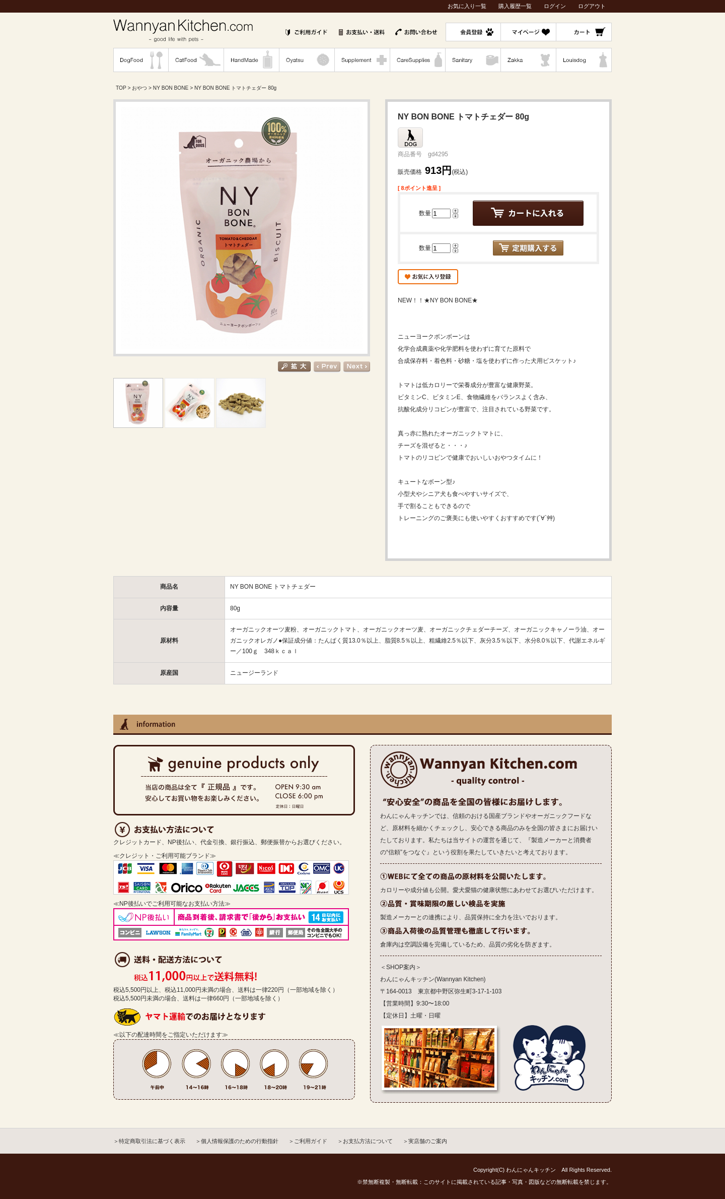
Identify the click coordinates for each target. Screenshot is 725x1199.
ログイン (555, 6)
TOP (121, 88)
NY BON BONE (171, 88)
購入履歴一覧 (515, 6)
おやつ (139, 88)
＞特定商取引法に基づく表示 (149, 1141)
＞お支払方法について (365, 1141)
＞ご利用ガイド (307, 1141)
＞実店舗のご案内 (425, 1141)
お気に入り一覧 (467, 6)
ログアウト (592, 6)
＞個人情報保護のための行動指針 (236, 1141)
